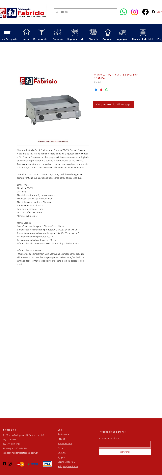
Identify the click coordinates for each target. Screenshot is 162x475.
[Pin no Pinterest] (101, 89)
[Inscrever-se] (125, 452)
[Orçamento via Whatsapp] (113, 104)
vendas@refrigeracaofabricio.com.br (20, 452)
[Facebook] (145, 12)
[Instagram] (134, 12)
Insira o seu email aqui (109, 438)
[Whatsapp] (123, 12)
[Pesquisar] (85, 12)
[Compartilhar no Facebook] (96, 89)
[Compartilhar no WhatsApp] (106, 89)
